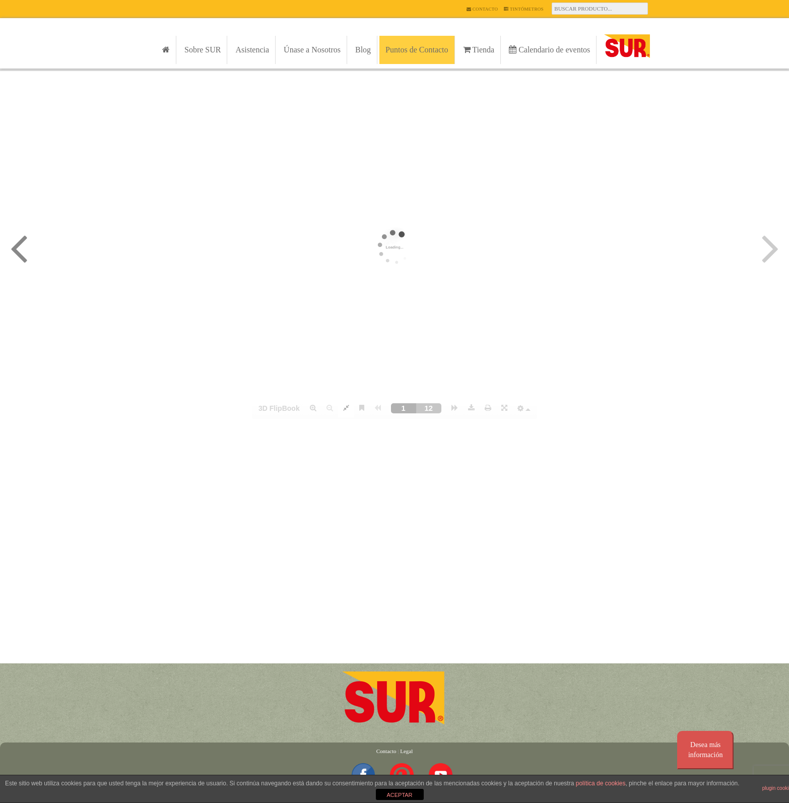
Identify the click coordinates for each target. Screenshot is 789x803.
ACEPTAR (399, 795)
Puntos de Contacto (416, 49)
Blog (363, 49)
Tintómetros (524, 9)
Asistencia (252, 49)
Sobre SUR (202, 49)
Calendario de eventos (549, 49)
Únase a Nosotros (312, 49)
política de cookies (601, 783)
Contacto (482, 9)
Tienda (479, 49)
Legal (406, 751)
